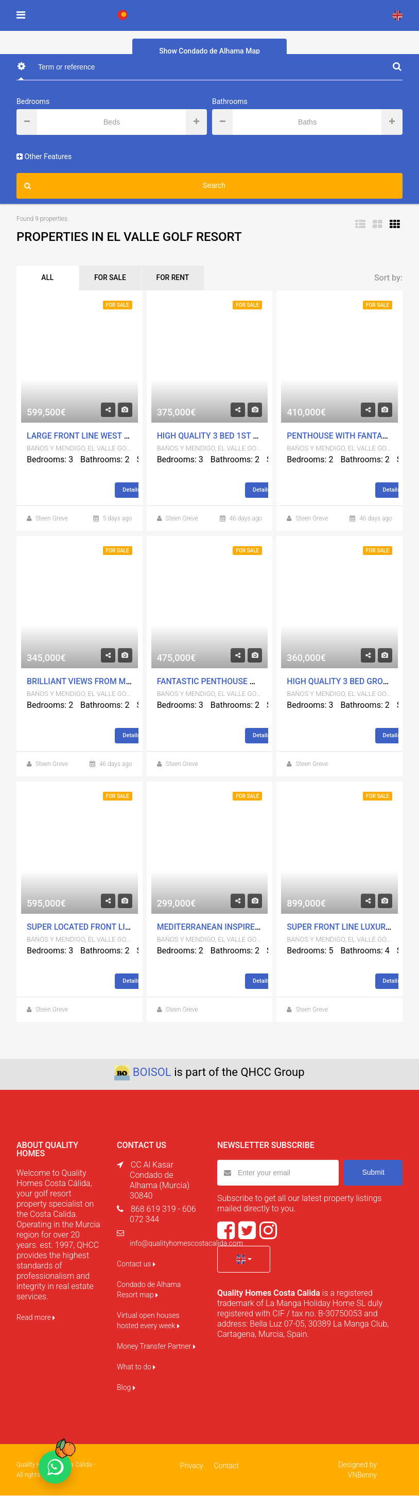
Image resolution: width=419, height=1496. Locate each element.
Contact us (136, 1264)
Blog (126, 1388)
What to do (136, 1367)
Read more (35, 1318)
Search (124, 186)
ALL (48, 278)
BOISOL (152, 1072)
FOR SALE (113, 278)
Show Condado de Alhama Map (209, 51)
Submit (373, 1173)
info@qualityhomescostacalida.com (186, 1244)
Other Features (44, 156)
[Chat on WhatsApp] (55, 1467)
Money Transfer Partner (156, 1347)
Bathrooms (230, 101)
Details (135, 491)
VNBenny (362, 1475)
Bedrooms (32, 101)
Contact (226, 1466)
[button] (243, 1259)
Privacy (192, 1466)
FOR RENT (178, 278)
